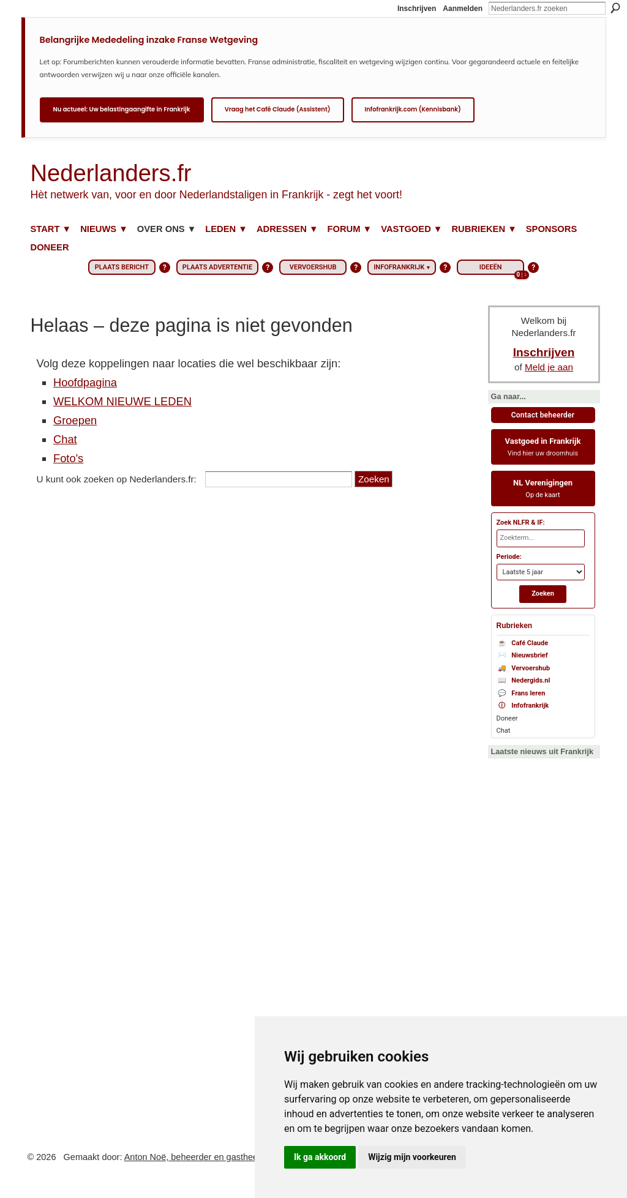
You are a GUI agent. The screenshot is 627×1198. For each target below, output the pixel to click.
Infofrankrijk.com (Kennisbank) (413, 109)
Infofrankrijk (523, 706)
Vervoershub (523, 669)
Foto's (68, 458)
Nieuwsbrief (522, 656)
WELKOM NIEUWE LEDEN (122, 401)
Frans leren (521, 694)
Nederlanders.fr (111, 173)
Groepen (75, 420)
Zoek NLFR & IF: (521, 522)
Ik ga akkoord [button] (320, 1157)
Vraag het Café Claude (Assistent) (278, 109)
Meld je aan (549, 367)
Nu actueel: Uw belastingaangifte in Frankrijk (121, 109)
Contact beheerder (543, 415)
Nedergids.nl (523, 681)
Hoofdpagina (85, 382)
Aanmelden (462, 8)
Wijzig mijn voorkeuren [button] (412, 1157)
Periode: (509, 557)
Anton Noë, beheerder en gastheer (192, 1157)
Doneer (507, 718)
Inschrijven (416, 8)
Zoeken (615, 7)
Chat (65, 439)
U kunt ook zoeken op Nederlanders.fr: (117, 479)
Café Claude (523, 643)
